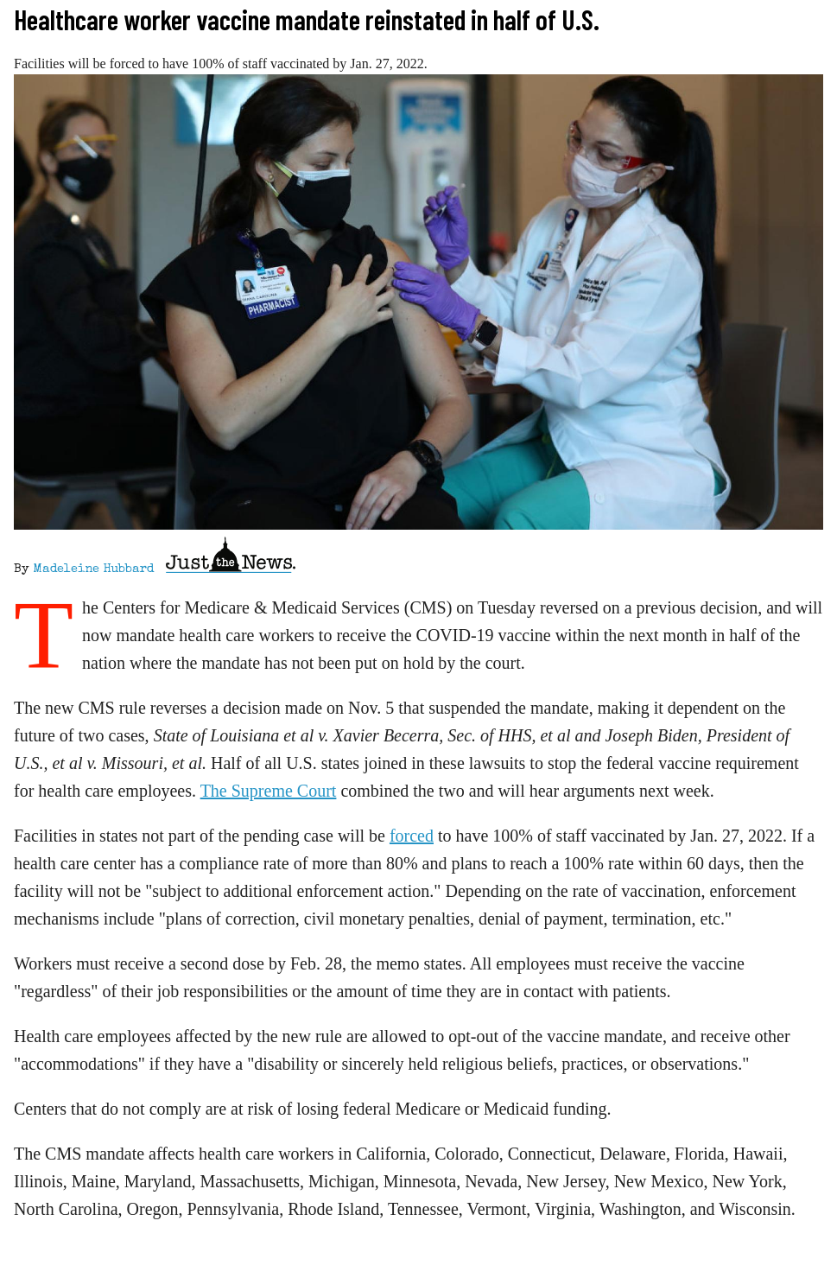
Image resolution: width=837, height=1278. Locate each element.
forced (412, 835)
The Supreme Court (268, 790)
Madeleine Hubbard (93, 569)
